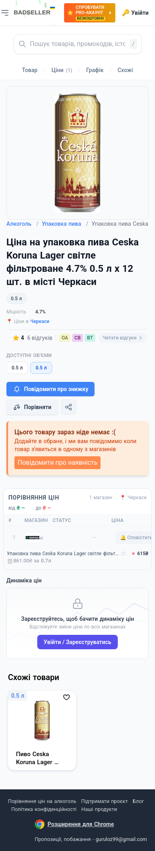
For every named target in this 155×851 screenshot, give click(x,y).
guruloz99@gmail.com (121, 839)
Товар (30, 70)
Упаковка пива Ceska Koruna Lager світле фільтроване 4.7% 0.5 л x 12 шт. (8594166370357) (63, 553)
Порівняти (32, 407)
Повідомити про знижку (50, 389)
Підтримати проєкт (104, 801)
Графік (94, 70)
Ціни (62, 70)
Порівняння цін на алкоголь (42, 801)
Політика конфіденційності (43, 809)
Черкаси (39, 321)
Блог (138, 801)
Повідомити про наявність (57, 462)
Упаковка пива (65, 224)
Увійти (135, 13)
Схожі (125, 70)
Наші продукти (99, 809)
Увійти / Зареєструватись (77, 642)
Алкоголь (22, 224)
